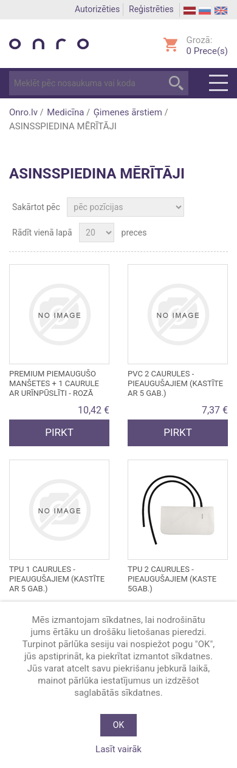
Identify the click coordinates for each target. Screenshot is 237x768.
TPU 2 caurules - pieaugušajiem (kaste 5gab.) (172, 579)
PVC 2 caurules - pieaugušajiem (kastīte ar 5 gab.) (175, 383)
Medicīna (65, 112)
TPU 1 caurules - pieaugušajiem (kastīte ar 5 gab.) (57, 579)
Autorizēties (97, 9)
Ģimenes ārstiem (128, 112)
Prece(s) (207, 51)
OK (118, 725)
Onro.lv (23, 112)
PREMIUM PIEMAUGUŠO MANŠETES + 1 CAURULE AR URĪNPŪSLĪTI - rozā (54, 383)
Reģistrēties (151, 9)
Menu (218, 83)
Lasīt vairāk (118, 749)
